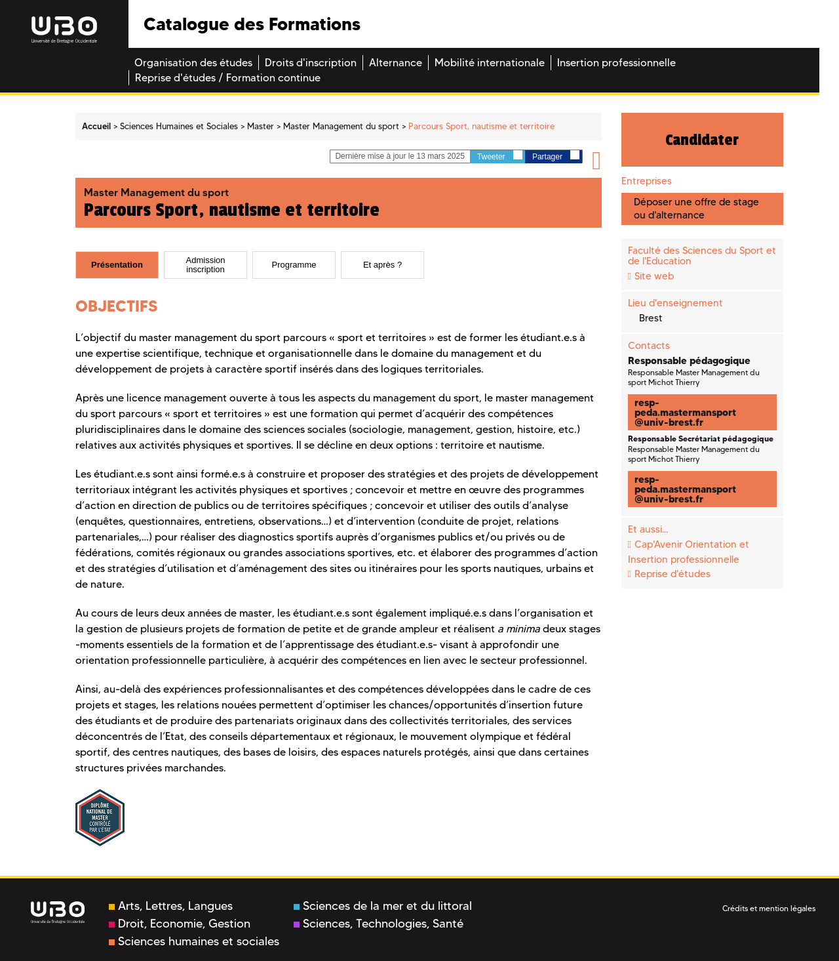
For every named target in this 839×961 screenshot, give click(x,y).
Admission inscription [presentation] (205, 264)
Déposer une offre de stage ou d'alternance (696, 208)
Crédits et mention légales (768, 908)
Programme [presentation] (294, 264)
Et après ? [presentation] (382, 264)
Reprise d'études (672, 574)
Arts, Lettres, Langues (171, 906)
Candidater (702, 140)
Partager (555, 155)
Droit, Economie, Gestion (179, 923)
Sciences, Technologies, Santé (378, 923)
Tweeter (499, 155)
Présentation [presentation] (117, 264)
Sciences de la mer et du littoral (383, 906)
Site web (654, 276)
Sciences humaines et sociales (194, 941)
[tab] (117, 265)
